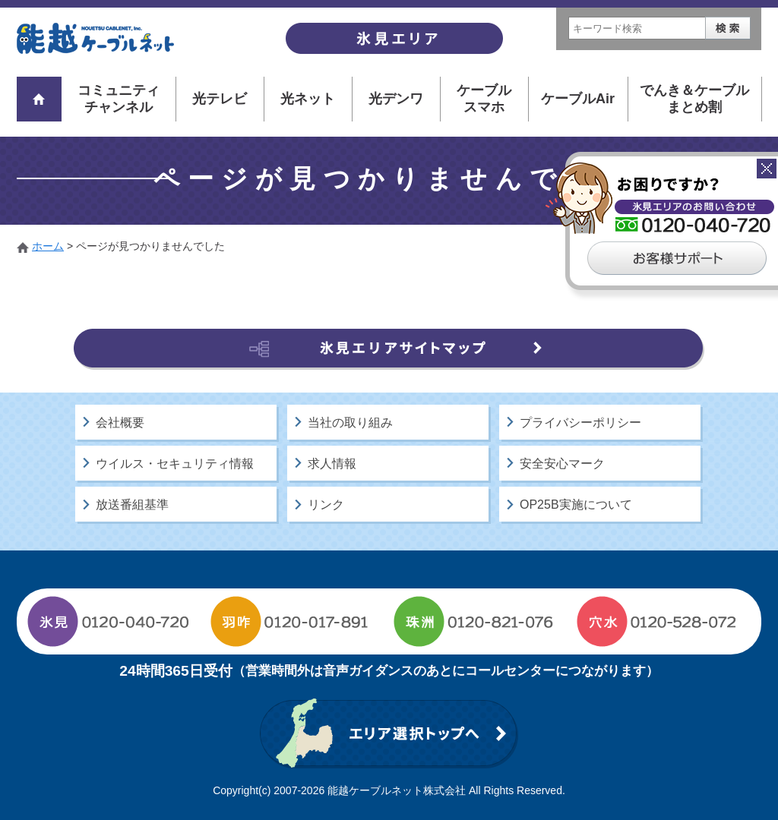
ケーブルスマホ (484, 99)
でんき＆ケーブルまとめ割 (694, 99)
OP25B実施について (576, 504)
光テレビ (219, 98)
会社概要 (120, 422)
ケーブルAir (578, 98)
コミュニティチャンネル (118, 99)
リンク (326, 504)
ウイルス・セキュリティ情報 (175, 463)
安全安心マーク (562, 463)
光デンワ (395, 98)
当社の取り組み (350, 422)
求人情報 (332, 463)
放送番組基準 (132, 504)
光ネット (307, 98)
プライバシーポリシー (580, 422)
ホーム (48, 246)
